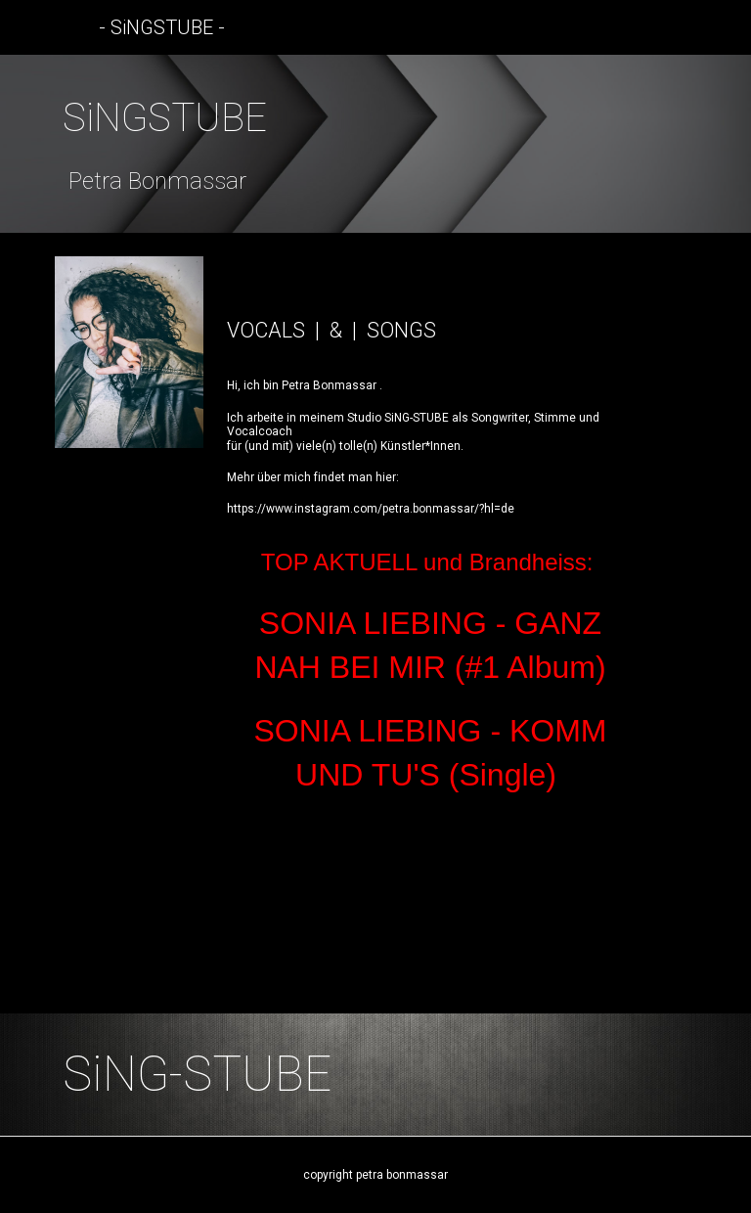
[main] (375, 143)
